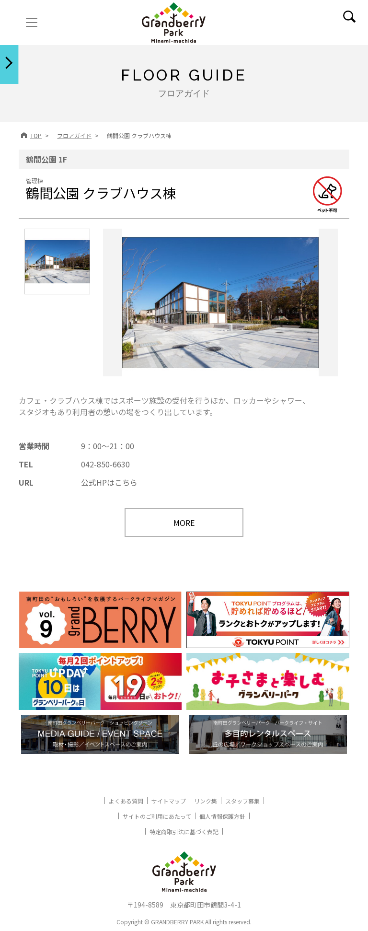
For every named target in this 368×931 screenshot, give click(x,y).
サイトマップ (168, 801)
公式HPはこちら (109, 482)
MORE (184, 522)
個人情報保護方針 (222, 816)
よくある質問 (126, 801)
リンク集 (205, 801)
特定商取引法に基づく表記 (184, 831)
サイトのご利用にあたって (157, 816)
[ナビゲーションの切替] (32, 22)
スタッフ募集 (242, 801)
